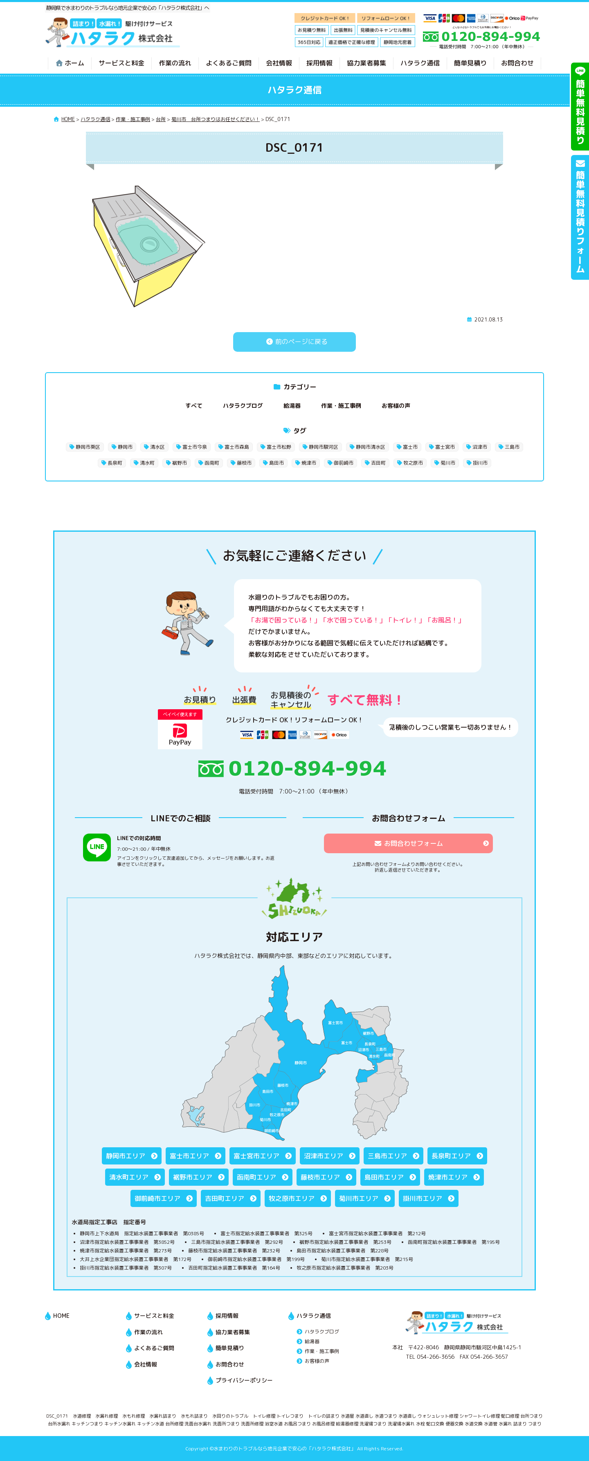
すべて (193, 405)
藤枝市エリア (320, 1177)
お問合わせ (517, 62)
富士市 (410, 446)
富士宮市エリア (256, 1155)
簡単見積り (470, 62)
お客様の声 (396, 405)
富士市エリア (189, 1155)
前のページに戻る (294, 341)
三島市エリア (387, 1155)
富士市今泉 (194, 446)
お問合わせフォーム (408, 843)
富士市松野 (279, 446)
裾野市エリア (192, 1177)
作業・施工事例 (341, 405)
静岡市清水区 (370, 446)
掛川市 (480, 462)
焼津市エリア (448, 1177)
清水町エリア (128, 1177)
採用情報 (319, 62)
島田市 (276, 462)
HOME (61, 1315)
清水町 (147, 462)
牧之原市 (413, 462)
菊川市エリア (358, 1198)
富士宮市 (445, 446)
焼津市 (308, 462)
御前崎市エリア (157, 1198)
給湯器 (292, 405)
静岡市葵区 (88, 446)
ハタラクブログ (243, 405)
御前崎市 (343, 462)
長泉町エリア (451, 1155)
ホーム (69, 62)
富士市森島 (237, 446)
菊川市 (448, 462)
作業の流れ (175, 62)
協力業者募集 (366, 62)
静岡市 (125, 446)
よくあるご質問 (229, 62)
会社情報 (279, 62)
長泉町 (115, 462)
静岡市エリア (125, 1155)
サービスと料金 (121, 62)
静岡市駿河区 (323, 446)
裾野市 (179, 462)
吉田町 (378, 462)
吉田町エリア (224, 1198)
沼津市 (479, 446)
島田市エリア (384, 1177)
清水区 (157, 446)
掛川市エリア (422, 1198)
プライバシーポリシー (244, 1380)
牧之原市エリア (292, 1198)
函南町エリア (256, 1177)
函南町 (212, 462)
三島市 (512, 446)
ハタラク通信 (420, 62)
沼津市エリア (323, 1155)
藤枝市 (244, 462)
